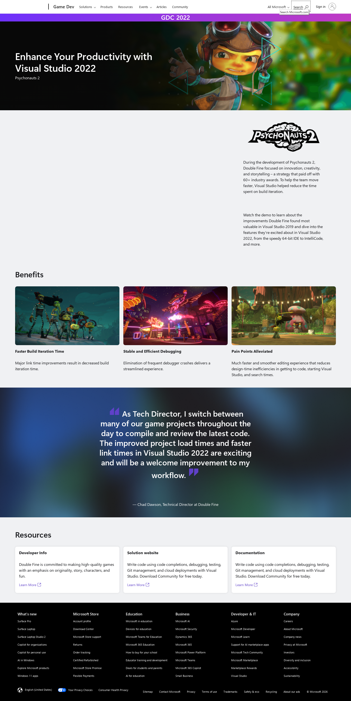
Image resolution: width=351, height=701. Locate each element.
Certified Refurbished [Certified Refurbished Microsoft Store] (85, 660)
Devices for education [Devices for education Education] (138, 629)
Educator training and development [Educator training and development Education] (146, 660)
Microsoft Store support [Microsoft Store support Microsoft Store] (87, 637)
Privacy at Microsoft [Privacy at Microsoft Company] (295, 644)
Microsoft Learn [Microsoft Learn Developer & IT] (240, 637)
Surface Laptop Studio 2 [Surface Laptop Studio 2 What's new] (32, 637)
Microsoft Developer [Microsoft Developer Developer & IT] (243, 629)
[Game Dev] (63, 6)
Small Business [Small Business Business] (184, 676)
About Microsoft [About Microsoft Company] (293, 629)
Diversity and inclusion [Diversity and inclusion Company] (297, 660)
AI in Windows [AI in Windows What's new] (26, 660)
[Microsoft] (30, 6)
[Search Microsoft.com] (301, 6)
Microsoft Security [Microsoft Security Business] (186, 629)
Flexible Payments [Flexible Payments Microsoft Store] (83, 676)
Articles (161, 7)
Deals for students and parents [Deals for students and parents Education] (144, 668)
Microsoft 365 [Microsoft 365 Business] (184, 644)
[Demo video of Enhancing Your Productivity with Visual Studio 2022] (121, 180)
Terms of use (209, 691)
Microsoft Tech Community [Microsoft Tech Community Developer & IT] (247, 652)
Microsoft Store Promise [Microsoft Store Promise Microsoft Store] (87, 668)
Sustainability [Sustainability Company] (292, 676)
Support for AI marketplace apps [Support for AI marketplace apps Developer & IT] (250, 644)
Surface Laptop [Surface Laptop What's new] (26, 629)
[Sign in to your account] (325, 6)
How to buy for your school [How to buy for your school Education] (141, 652)
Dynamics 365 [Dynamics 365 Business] (184, 637)
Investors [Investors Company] (289, 652)
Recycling (271, 691)
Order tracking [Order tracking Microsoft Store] (81, 652)
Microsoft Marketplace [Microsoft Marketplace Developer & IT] (244, 660)
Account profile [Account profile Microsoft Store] (82, 621)
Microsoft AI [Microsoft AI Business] (183, 621)
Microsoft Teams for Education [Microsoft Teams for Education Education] (144, 637)
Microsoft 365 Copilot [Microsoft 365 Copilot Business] (188, 668)
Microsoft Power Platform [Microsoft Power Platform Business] (190, 652)
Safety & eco (251, 691)
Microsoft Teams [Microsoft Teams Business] (185, 660)
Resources (125, 7)
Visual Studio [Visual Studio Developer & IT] (239, 676)
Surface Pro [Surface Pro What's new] (24, 621)
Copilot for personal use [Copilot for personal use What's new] (32, 652)
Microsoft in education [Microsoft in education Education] (139, 621)
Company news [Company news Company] (293, 637)
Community (180, 7)
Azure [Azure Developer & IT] (234, 621)
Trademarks (230, 691)
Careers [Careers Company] (288, 621)
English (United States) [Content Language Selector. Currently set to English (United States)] (38, 689)
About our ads (291, 691)
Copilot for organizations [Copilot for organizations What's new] (32, 644)
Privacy (191, 691)
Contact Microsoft (169, 691)
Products (106, 7)
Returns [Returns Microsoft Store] (77, 644)
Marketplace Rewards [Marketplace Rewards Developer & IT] (244, 668)
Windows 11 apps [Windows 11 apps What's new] (28, 676)
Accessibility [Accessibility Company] (291, 668)
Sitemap (148, 691)
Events (143, 7)
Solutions (85, 7)
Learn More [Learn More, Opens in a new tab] (27, 585)
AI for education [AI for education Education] (135, 676)
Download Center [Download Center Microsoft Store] (83, 629)
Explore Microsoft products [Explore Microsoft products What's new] (33, 668)
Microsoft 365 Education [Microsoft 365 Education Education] (140, 644)
